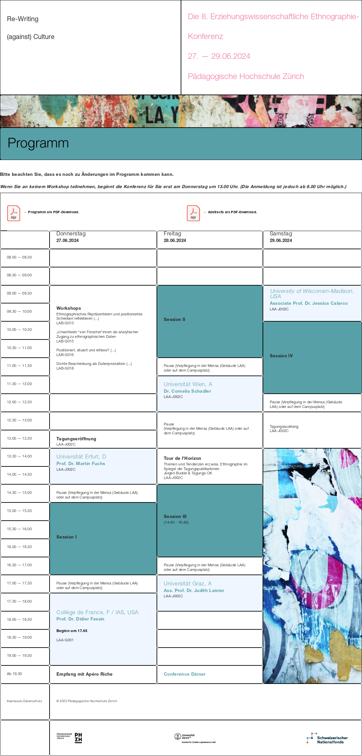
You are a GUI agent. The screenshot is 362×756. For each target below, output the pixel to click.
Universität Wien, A (188, 385)
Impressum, (15, 701)
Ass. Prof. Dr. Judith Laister (194, 591)
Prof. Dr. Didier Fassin (80, 619)
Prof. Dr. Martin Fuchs (80, 464)
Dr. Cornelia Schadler (187, 392)
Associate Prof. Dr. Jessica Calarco (309, 304)
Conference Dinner (185, 675)
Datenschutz (32, 701)
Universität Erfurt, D (81, 457)
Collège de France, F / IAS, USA (97, 613)
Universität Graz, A (187, 584)
